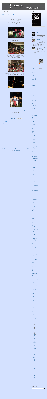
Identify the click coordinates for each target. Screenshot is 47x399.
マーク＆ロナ (34, 148)
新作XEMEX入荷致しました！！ (34, 339)
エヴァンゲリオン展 (35, 279)
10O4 (32, 132)
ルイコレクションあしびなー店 (20, 110)
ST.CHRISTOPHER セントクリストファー (35, 81)
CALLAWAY (33, 210)
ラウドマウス (34, 206)
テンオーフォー (34, 289)
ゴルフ (33, 76)
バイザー (33, 293)
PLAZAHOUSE (34, 138)
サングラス (33, 68)
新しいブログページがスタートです (34, 379)
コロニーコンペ (34, 139)
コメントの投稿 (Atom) (16, 150)
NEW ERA (33, 99)
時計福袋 (33, 131)
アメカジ (33, 196)
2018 (33, 328)
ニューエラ (33, 166)
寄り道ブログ (34, 142)
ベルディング (34, 300)
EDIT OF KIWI (34, 121)
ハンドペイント (34, 292)
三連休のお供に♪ (34, 349)
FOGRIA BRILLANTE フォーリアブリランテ (35, 160)
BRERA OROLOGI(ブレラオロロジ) (35, 154)
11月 (34, 335)
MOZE (33, 136)
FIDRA (33, 103)
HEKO (33, 263)
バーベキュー (34, 296)
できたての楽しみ (34, 352)
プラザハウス (34, 118)
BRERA (33, 152)
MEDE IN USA (34, 266)
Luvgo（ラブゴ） (34, 218)
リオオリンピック (34, 307)
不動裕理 (33, 311)
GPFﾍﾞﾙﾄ (33, 215)
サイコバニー (34, 171)
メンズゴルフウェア (35, 306)
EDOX (33, 71)
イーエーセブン (34, 198)
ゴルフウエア (34, 108)
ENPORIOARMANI (34, 187)
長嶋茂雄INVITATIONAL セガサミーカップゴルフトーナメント (35, 318)
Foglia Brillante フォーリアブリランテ (34, 360)
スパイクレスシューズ (35, 234)
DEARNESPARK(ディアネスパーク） (35, 212)
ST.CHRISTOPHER (34, 100)
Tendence (33, 86)
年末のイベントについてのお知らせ (34, 344)
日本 (32, 244)
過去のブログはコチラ (20, 115)
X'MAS (33, 275)
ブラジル (33, 299)
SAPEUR (33, 270)
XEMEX (33, 195)
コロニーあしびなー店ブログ (11, 110)
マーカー (33, 304)
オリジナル (33, 281)
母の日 (33, 178)
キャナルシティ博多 (35, 285)
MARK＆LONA (34, 79)
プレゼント (33, 94)
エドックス (33, 90)
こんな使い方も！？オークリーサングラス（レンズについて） (40, 39)
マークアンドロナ (34, 240)
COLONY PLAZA (42, 63)
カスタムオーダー (34, 164)
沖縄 (32, 65)
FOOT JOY (33, 135)
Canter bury (33, 256)
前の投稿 (28, 148)
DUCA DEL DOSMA (35, 259)
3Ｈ (32, 91)
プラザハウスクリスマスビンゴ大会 (35, 239)
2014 (33, 333)
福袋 (32, 151)
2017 (33, 329)
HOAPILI (33, 189)
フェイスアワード (34, 297)
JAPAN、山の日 (34, 265)
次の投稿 (3, 148)
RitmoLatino (33, 72)
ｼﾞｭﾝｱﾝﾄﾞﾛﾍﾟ (34, 322)
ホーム (16, 148)
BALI (32, 250)
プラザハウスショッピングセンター (35, 88)
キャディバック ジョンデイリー (35, 230)
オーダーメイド (34, 124)
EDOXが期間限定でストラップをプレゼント (34, 366)
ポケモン (33, 303)
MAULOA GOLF (34, 128)
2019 (33, 327)
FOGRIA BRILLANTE (35, 158)
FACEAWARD (34, 109)
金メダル (33, 315)
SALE (32, 163)
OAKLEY (33, 64)
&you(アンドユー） (34, 247)
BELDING (33, 181)
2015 (33, 332)
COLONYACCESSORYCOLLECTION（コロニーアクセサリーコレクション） (35, 254)
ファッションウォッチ (35, 235)
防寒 (32, 246)
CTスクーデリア (34, 78)
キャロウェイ (34, 231)
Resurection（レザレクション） (35, 147)
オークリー (33, 75)
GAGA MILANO (34, 127)
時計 (32, 59)
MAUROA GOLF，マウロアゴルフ (35, 105)
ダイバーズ (33, 286)
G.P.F (32, 214)
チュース (33, 203)
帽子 (32, 243)
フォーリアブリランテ (35, 205)
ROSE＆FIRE (34, 269)
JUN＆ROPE (33, 85)
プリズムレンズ (34, 167)
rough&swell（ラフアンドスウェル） (35, 83)
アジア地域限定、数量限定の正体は (34, 373)
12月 (34, 334)
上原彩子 (33, 310)
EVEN (33, 262)
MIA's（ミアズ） (34, 222)
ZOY (32, 112)
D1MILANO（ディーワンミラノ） (35, 157)
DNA (32, 258)
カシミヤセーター (34, 282)
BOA (32, 251)
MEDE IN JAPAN (34, 221)
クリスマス (33, 170)
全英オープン (34, 209)
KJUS (32, 117)
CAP (32, 143)
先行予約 (33, 177)
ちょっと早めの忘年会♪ (34, 354)
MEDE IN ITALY (34, 219)
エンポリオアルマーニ (35, 199)
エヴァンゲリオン (34, 278)
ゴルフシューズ (34, 125)
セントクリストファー (35, 174)
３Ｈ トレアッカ (34, 95)
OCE (32, 225)
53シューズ (33, 120)
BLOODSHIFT (34, 184)
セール (33, 202)
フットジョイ (34, 237)
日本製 (33, 314)
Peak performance (34, 226)
